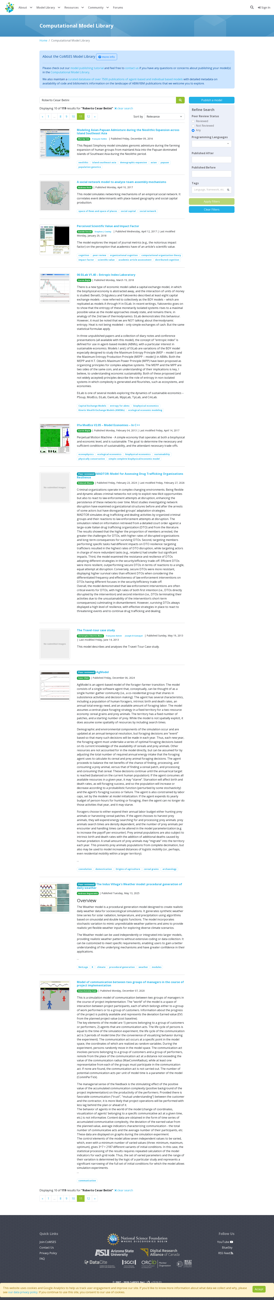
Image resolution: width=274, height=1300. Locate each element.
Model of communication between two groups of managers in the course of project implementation (130, 983)
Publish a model (211, 100)
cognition (83, 255)
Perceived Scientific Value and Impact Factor (108, 226)
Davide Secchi (85, 231)
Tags (195, 183)
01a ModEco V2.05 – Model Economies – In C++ (108, 425)
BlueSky (227, 1247)
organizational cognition (124, 255)
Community (96, 7)
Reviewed (202, 121)
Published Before (204, 167)
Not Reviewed (205, 125)
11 (80, 116)
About (23, 7)
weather (143, 967)
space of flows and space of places (97, 211)
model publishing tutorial (87, 68)
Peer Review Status (205, 116)
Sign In (264, 7)
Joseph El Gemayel (134, 636)
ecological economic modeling (145, 410)
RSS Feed (225, 1253)
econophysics (86, 454)
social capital (128, 211)
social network (148, 211)
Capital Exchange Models (92, 405)
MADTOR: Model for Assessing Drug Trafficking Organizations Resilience (130, 475)
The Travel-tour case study (96, 630)
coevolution (85, 869)
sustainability (162, 454)
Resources (71, 7)
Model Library (46, 7)
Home (43, 40)
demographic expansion (133, 162)
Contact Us (46, 1247)
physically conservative (91, 458)
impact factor (86, 259)
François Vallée (99, 139)
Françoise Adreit (114, 636)
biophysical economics (146, 405)
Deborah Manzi (85, 483)
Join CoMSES (47, 1242)
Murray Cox (83, 139)
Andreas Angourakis (88, 893)
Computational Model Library (70, 72)
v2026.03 (154, 1282)
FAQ (42, 1259)
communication (87, 1180)
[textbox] (212, 159)
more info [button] (106, 57)
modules (156, 967)
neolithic (83, 162)
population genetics (89, 167)
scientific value (106, 259)
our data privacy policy (23, 1292)
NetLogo (83, 967)
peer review (99, 255)
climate (101, 967)
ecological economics (109, 454)
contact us (132, 68)
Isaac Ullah (83, 678)
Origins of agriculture (128, 869)
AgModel (102, 672)
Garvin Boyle (84, 280)
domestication (103, 869)
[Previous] (42, 116)
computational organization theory (161, 255)
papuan (165, 162)
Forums (118, 7)
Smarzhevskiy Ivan (87, 991)
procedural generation (122, 967)
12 (88, 116)
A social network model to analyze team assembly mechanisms (121, 182)
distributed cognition (167, 259)
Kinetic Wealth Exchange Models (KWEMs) (101, 410)
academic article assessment (135, 259)
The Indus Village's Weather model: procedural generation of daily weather (129, 886)
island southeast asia (104, 162)
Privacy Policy (48, 1253)
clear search (124, 108)
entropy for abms (119, 405)
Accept (259, 1289)
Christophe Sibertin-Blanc (90, 636)
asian (154, 162)
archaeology (169, 869)
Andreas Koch (84, 187)
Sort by (138, 116)
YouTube (225, 1242)
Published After (203, 153)
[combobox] (212, 143)
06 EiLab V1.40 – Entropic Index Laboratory (106, 275)
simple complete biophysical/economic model (134, 458)
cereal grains (151, 869)
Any (198, 130)
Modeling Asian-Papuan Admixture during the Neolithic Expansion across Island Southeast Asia (128, 131)
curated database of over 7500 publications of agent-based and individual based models (125, 79)
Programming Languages (210, 137)
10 (73, 116)
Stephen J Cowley (103, 231)
